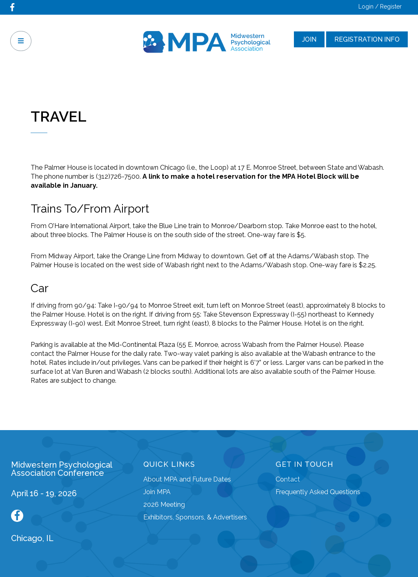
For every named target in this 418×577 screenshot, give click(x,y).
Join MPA (157, 492)
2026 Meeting (164, 504)
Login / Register (380, 6)
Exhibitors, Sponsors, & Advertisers (195, 517)
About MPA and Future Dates (187, 479)
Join (309, 39)
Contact (288, 479)
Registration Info (367, 39)
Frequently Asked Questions (318, 492)
